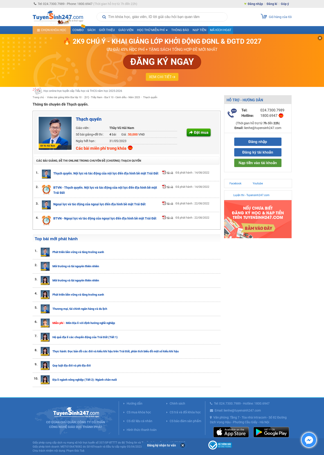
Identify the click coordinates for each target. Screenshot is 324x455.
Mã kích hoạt (220, 30)
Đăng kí (272, 4)
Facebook (235, 183)
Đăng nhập (255, 4)
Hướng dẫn (134, 403)
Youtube (258, 183)
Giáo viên (125, 30)
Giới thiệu (107, 30)
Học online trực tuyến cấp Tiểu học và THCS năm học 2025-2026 (82, 91)
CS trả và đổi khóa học (185, 412)
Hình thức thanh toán (142, 430)
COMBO (79, 29)
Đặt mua (201, 132)
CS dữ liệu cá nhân (139, 421)
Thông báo (180, 30)
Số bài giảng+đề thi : (90, 134)
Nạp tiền (199, 30)
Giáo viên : (83, 128)
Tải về (167, 173)
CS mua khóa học (139, 412)
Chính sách (177, 403)
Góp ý (285, 4)
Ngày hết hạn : (86, 141)
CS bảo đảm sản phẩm (185, 421)
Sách (91, 30)
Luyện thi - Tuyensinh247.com (251, 195)
